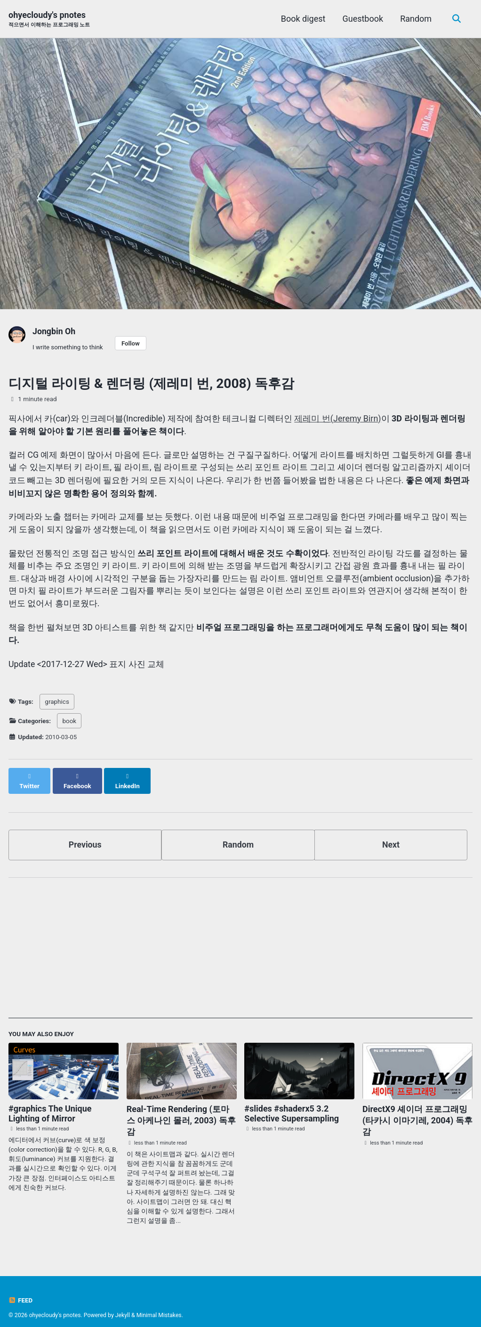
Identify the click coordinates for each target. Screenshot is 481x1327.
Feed (20, 1291)
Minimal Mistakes (160, 1305)
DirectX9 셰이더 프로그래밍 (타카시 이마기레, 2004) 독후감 (417, 1111)
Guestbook (362, 19)
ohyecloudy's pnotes (49, 19)
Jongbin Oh (54, 331)
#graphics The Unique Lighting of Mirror (50, 1104)
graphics (57, 702)
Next (391, 835)
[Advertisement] (240, 942)
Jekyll (123, 1305)
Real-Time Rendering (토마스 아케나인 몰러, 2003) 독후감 (181, 1111)
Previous (85, 835)
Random (415, 19)
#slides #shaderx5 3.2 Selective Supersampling (291, 1104)
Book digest (302, 19)
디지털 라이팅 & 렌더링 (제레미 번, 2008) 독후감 (151, 384)
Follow (131, 343)
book (69, 721)
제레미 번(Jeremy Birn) (339, 418)
